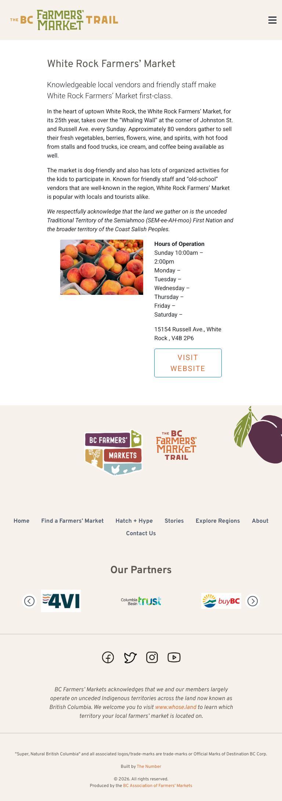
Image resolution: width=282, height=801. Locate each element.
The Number (149, 767)
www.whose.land (175, 708)
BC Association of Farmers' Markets (157, 786)
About (260, 521)
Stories (174, 521)
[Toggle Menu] (272, 20)
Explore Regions (218, 521)
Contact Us (141, 534)
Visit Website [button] (188, 363)
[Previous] (29, 601)
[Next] (252, 601)
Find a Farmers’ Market (72, 521)
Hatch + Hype (134, 521)
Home (21, 521)
